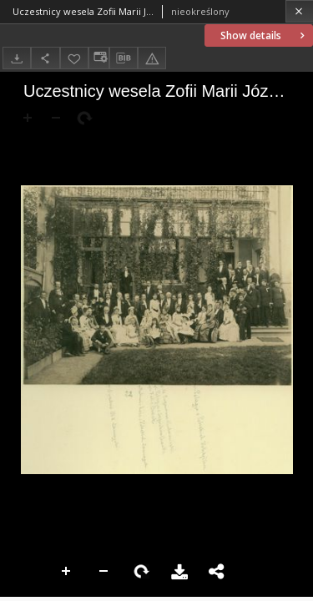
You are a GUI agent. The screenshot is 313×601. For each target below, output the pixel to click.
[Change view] (98, 58)
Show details (264, 35)
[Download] (17, 58)
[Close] (299, 11)
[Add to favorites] (74, 58)
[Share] (45, 58)
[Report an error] (152, 58)
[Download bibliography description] (123, 58)
